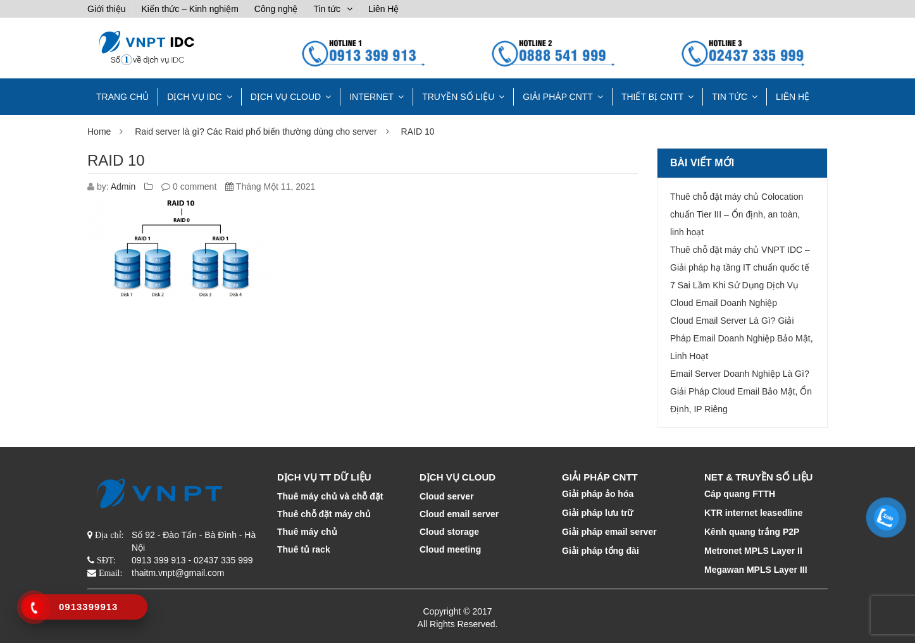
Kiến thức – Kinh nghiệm (189, 9)
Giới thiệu (106, 9)
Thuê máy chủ (307, 532)
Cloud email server (459, 514)
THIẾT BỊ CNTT (652, 97)
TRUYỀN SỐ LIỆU (458, 97)
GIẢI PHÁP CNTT (558, 97)
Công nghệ (276, 9)
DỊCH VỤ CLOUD (286, 97)
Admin (123, 186)
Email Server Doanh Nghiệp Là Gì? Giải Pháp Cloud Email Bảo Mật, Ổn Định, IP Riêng (741, 391)
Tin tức (326, 9)
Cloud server (447, 496)
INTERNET (371, 97)
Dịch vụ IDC (194, 97)
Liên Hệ (383, 9)
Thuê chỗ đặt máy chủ (324, 514)
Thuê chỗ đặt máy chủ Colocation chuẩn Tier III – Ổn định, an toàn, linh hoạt (736, 214)
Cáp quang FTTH (739, 494)
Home (99, 131)
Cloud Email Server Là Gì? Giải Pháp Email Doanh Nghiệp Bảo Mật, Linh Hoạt (741, 338)
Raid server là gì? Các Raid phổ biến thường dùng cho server (256, 131)
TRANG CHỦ (122, 97)
